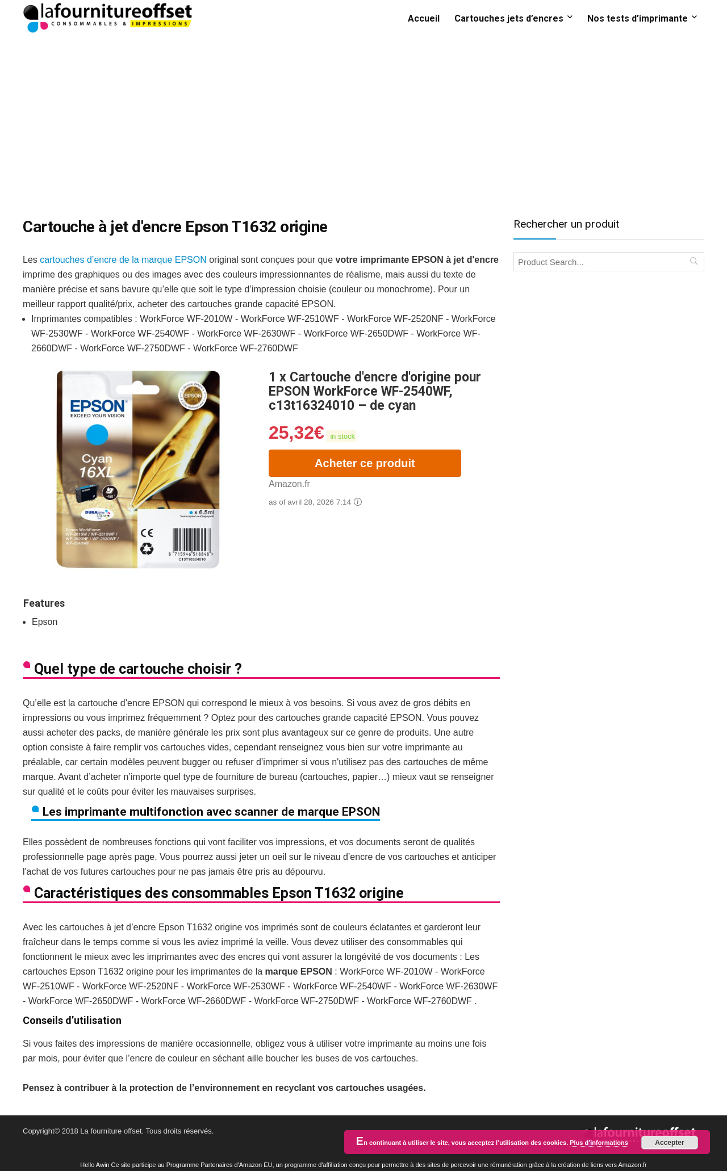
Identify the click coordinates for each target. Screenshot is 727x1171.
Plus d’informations (599, 1142)
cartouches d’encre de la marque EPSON (123, 260)
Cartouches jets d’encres (508, 18)
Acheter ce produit (365, 463)
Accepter (669, 1143)
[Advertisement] (363, 120)
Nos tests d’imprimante (637, 18)
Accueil (424, 18)
